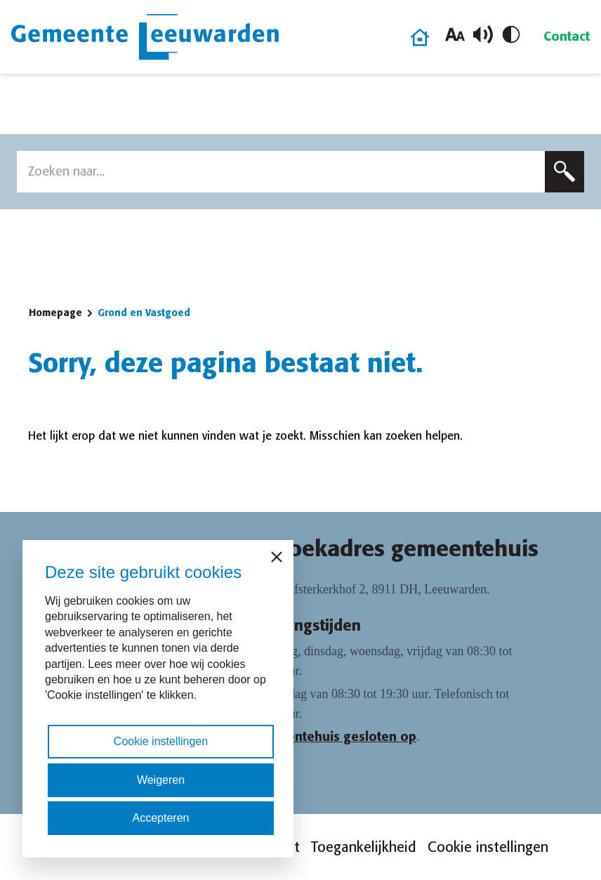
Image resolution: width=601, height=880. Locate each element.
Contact (566, 36)
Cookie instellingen (488, 847)
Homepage (55, 312)
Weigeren (161, 780)
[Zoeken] (564, 171)
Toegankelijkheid (363, 847)
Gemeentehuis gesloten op (333, 736)
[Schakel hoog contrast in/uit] (511, 34)
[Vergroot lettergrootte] (455, 34)
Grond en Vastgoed (144, 312)
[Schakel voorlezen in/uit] (483, 34)
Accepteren (161, 818)
